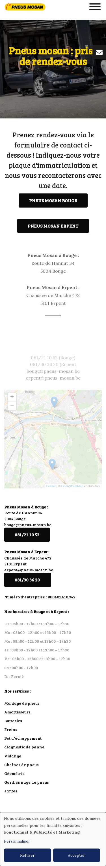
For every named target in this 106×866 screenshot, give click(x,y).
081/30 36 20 (28, 580)
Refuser (27, 855)
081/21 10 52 (27, 534)
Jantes (10, 791)
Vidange (12, 756)
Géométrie (14, 773)
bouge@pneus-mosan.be (27, 524)
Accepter (76, 855)
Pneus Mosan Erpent (53, 226)
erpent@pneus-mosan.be (28, 569)
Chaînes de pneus (21, 764)
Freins (10, 729)
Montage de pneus (22, 703)
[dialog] (53, 839)
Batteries (13, 720)
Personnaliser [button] (17, 841)
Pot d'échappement (23, 738)
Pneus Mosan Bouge (53, 201)
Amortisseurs (17, 712)
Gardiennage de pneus (26, 782)
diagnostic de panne (24, 747)
